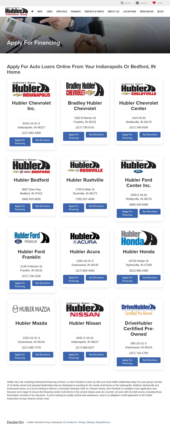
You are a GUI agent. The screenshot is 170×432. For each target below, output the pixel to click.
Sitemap (90, 423)
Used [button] (49, 11)
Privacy (82, 423)
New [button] (39, 11)
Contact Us (72, 423)
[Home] (32, 11)
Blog (160, 11)
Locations (129, 11)
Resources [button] (146, 11)
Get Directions (42, 140)
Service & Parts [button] (94, 11)
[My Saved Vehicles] (157, 3)
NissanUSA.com (103, 423)
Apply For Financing (20, 142)
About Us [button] (113, 11)
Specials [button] (61, 11)
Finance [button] (76, 11)
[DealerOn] (15, 423)
